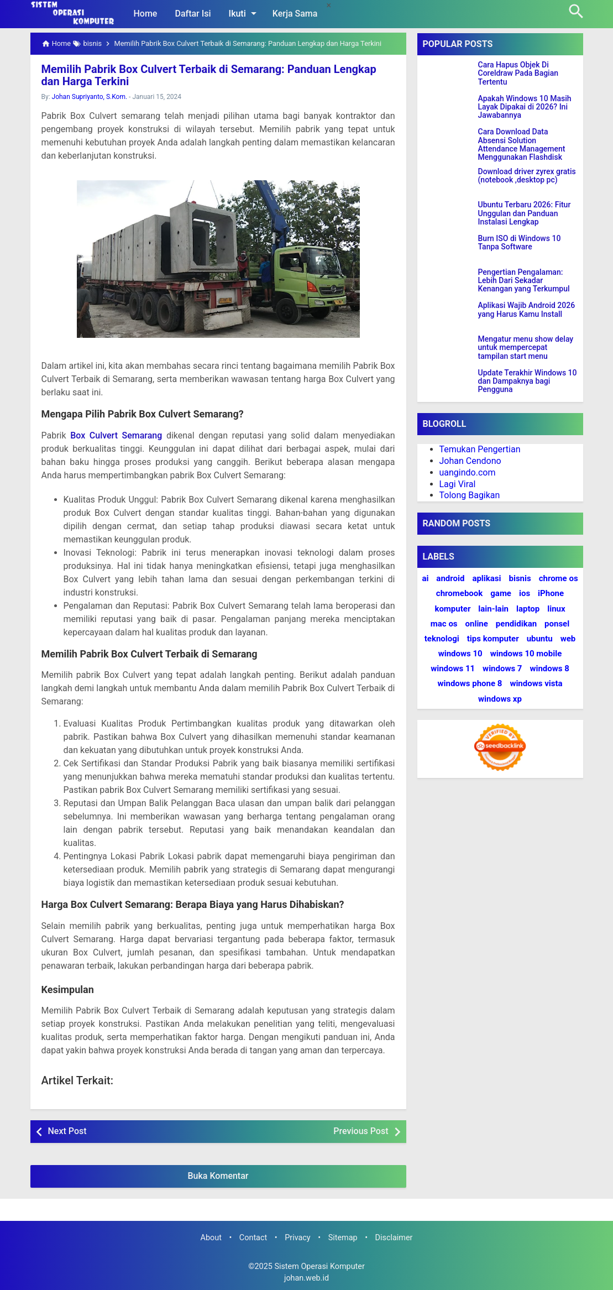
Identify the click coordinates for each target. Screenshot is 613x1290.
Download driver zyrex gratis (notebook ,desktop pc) (527, 176)
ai (425, 578)
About (211, 1237)
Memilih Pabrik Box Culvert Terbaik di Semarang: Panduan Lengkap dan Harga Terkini (208, 75)
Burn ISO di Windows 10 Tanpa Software (519, 242)
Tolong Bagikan (469, 495)
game (500, 593)
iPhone (551, 593)
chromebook (459, 593)
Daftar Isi (193, 13)
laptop (527, 609)
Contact (253, 1237)
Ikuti (244, 13)
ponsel (556, 624)
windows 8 (549, 668)
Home (146, 13)
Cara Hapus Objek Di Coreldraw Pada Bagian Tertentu (518, 73)
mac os (444, 624)
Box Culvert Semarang (116, 435)
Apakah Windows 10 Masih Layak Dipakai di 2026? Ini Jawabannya (525, 107)
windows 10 (460, 654)
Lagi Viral (457, 484)
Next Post (67, 1131)
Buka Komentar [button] (218, 1176)
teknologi (442, 639)
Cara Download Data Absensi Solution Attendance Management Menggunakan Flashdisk (521, 144)
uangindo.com (467, 472)
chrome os (558, 578)
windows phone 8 (469, 683)
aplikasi (486, 578)
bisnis (520, 578)
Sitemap (343, 1237)
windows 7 (502, 668)
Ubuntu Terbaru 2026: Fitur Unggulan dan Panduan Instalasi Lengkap (524, 213)
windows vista (536, 683)
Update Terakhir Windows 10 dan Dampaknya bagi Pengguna (527, 381)
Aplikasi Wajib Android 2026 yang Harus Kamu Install (526, 309)
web (568, 639)
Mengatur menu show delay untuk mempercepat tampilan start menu (526, 348)
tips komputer (493, 639)
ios (524, 593)
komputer (452, 609)
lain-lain (493, 609)
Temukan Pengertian (480, 449)
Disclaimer (394, 1237)
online (476, 624)
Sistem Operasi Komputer (319, 1266)
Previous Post (360, 1131)
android (450, 578)
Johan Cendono (470, 461)
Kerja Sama (295, 13)
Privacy (298, 1237)
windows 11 (453, 668)
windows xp (500, 699)
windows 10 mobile (526, 654)
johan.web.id (306, 1278)
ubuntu (540, 639)
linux (556, 609)
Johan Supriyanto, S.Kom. (90, 97)
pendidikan (516, 624)
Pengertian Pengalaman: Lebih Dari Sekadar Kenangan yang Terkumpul (524, 281)
